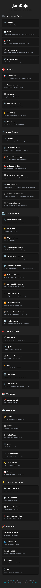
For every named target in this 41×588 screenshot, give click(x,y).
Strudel (14, 580)
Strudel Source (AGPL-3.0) (29, 583)
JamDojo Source (6, 582)
